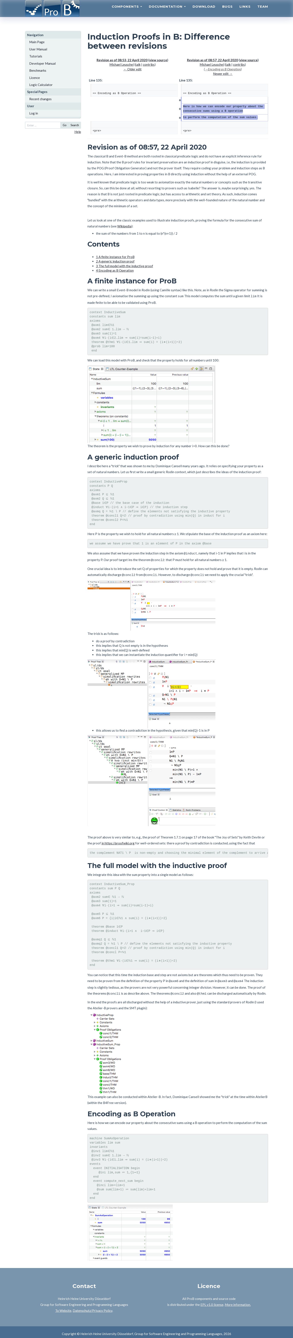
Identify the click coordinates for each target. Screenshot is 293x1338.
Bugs (227, 12)
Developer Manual (42, 63)
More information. (238, 1301)
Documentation (167, 12)
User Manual (38, 49)
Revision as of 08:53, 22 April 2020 (122, 60)
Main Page (37, 42)
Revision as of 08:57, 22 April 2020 (212, 60)
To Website (63, 1307)
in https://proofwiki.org (118, 841)
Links (245, 12)
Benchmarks (37, 70)
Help (77, 132)
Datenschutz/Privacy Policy (92, 1307)
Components (127, 12)
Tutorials (35, 56)
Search (75, 125)
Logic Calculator (41, 85)
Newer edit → (222, 74)
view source (158, 60)
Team (262, 12)
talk (138, 64)
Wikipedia (124, 226)
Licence (34, 78)
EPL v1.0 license (211, 1301)
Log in (33, 113)
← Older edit (132, 69)
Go (65, 125)
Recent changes (40, 99)
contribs (149, 64)
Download (204, 12)
